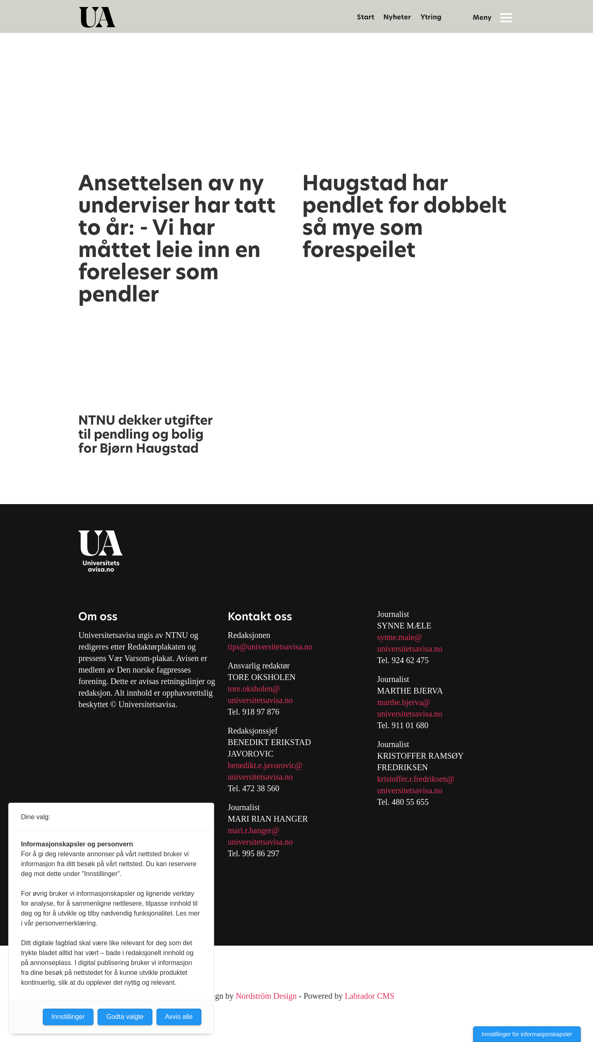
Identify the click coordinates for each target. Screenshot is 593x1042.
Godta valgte (125, 1016)
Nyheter (397, 17)
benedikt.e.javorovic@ (265, 765)
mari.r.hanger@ (253, 830)
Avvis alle (179, 1016)
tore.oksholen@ (254, 688)
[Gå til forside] (97, 17)
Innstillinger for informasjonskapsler (527, 1034)
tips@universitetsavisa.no (270, 646)
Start (365, 17)
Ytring (430, 17)
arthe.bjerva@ (406, 702)
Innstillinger (68, 1016)
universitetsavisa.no (260, 700)
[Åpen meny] (506, 17)
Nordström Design (266, 995)
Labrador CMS (370, 995)
